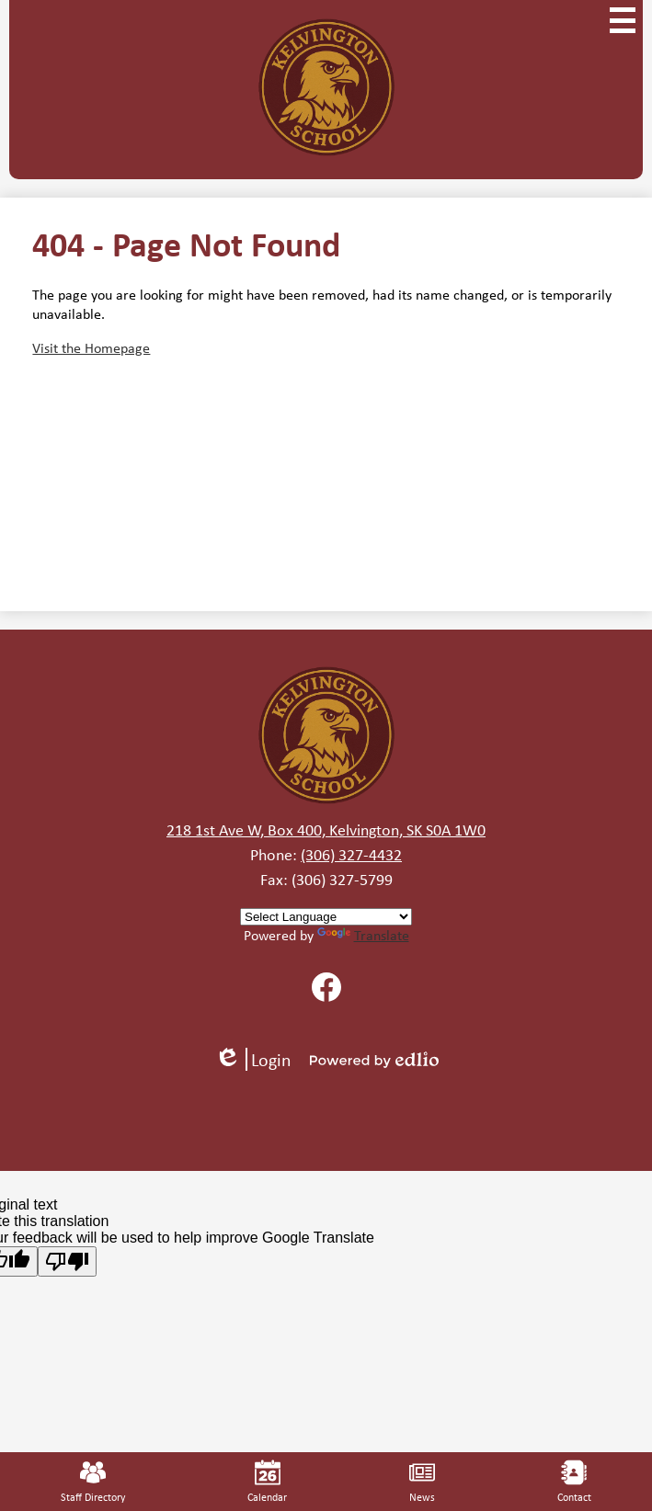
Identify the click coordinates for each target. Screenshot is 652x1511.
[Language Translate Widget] (326, 917)
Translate (363, 935)
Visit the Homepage (91, 348)
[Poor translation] (67, 1261)
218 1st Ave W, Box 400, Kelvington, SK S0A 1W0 (326, 830)
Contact (574, 1482)
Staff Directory (93, 1482)
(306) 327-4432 (351, 855)
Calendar (267, 1482)
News (422, 1482)
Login (253, 1059)
